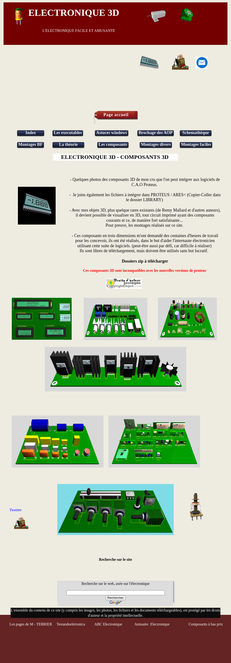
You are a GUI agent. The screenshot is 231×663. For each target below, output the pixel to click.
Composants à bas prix (206, 624)
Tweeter (15, 510)
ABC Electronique (108, 624)
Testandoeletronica (71, 624)
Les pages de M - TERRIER (30, 624)
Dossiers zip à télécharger (145, 261)
